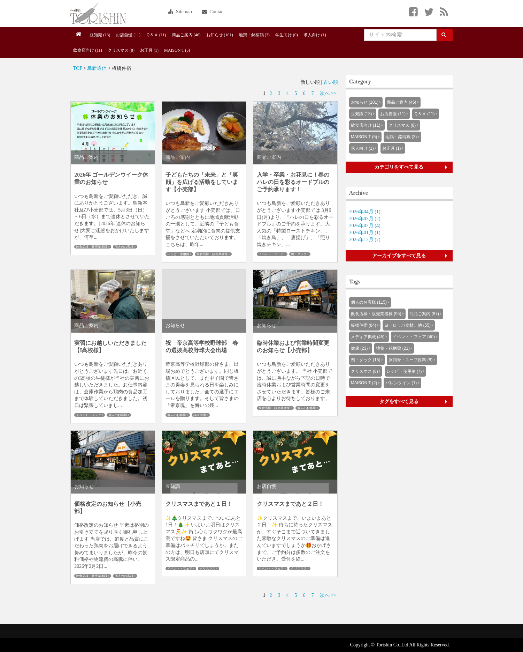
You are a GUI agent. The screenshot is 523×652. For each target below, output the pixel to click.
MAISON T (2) (364, 382)
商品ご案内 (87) (424, 313)
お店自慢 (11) (128, 34)
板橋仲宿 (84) (363, 325)
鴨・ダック (299, 254)
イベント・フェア (271, 254)
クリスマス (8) (121, 50)
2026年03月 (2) (364, 218)
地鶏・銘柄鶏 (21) (393, 348)
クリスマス (207, 568)
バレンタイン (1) (401, 382)
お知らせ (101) (219, 34)
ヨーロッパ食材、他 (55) (407, 325)
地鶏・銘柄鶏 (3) (254, 34)
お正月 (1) (149, 50)
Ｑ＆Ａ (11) (156, 34)
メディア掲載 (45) (368, 336)
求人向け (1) (314, 34)
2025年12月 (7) (364, 239)
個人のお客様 (124, 247)
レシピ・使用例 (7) (404, 371)
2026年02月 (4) (364, 225)
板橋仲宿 (199, 415)
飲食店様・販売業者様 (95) (376, 313)
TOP (77, 68)
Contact (213, 11)
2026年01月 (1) (364, 232)
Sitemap (180, 11)
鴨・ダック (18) (365, 359)
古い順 (330, 82)
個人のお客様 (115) (369, 302)
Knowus (98, 13)
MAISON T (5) (177, 50)
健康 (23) (359, 348)
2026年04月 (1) (364, 211)
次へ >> (328, 93)
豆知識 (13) (100, 34)
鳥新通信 (97, 68)
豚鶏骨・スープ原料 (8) (410, 359)
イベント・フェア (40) (414, 336)
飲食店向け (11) (87, 50)
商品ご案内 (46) (186, 34)
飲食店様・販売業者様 (91, 247)
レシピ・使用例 (178, 254)
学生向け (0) (286, 34)
